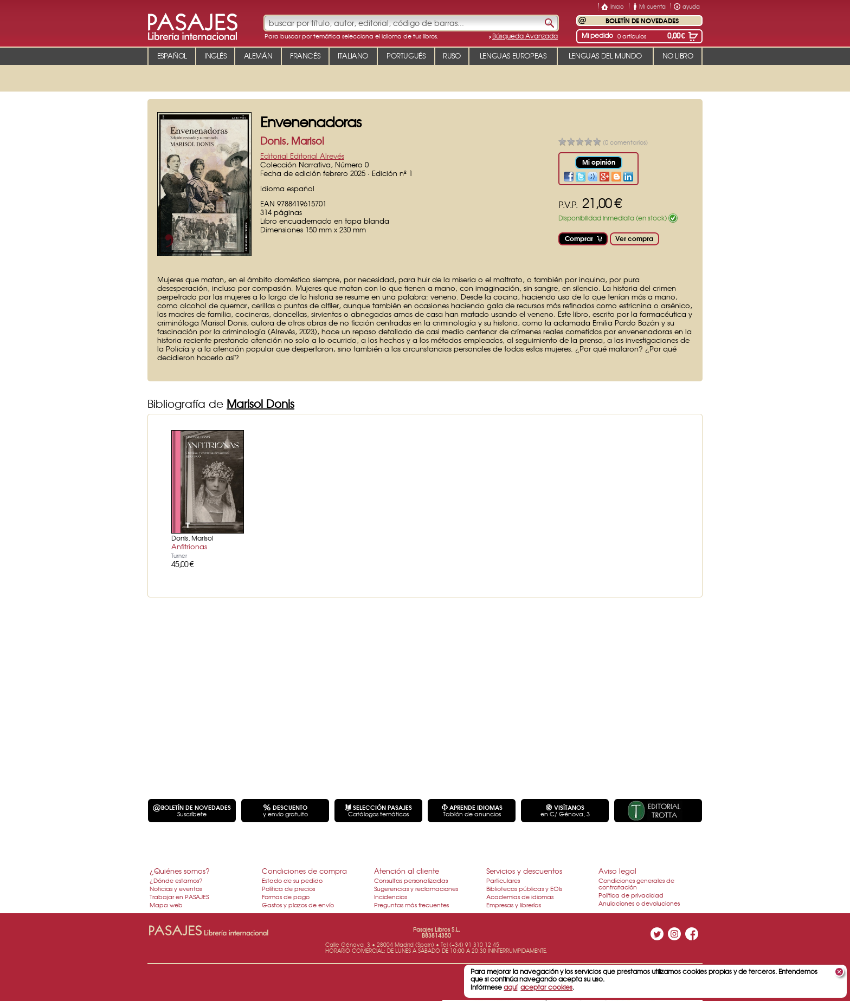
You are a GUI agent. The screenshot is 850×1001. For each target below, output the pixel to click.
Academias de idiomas (519, 896)
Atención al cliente (406, 871)
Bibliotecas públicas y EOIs (524, 888)
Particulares (503, 880)
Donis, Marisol (292, 140)
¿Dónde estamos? (176, 880)
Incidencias (390, 896)
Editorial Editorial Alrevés (302, 156)
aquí (510, 987)
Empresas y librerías (513, 904)
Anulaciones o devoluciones (639, 903)
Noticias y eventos (176, 888)
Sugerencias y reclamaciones (416, 888)
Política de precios (288, 888)
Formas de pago (286, 896)
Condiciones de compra (304, 871)
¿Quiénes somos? (180, 871)
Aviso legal (617, 871)
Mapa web (166, 904)
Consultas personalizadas (411, 880)
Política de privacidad (631, 894)
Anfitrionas (189, 546)
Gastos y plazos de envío (298, 904)
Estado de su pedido (292, 880)
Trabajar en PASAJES (179, 896)
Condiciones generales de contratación (636, 883)
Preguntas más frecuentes (411, 904)
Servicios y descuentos (524, 871)
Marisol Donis (260, 403)
